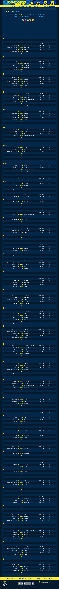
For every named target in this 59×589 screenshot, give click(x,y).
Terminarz (20, 14)
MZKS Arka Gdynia (21, 6)
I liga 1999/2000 (10, 8)
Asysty (34, 14)
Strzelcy (30, 14)
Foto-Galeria (5, 584)
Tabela (16, 14)
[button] (55, 6)
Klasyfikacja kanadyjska (40, 14)
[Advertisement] (29, 29)
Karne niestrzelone (28, 16)
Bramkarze (25, 14)
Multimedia (36, 6)
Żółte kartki (15, 16)
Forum (12, 6)
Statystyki (4, 8)
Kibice (15, 6)
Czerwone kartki (21, 16)
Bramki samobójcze (42, 16)
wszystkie (35, 20)
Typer (4, 585)
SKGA (4, 582)
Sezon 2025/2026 (29, 6)
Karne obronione (35, 16)
